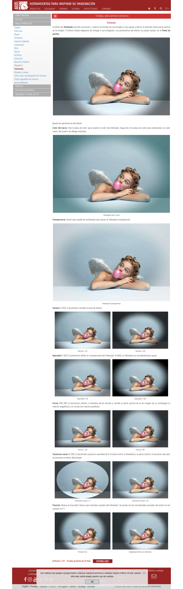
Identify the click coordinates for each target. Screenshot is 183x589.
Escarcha (18, 58)
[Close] (144, 573)
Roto (16, 48)
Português (63, 586)
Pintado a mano (21, 72)
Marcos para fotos (23, 23)
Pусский (91, 586)
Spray (16, 51)
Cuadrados (19, 44)
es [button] (167, 8)
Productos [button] (35, 9)
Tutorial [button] (76, 9)
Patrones (18, 31)
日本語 (81, 586)
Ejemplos (19, 86)
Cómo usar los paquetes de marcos (30, 75)
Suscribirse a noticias (154, 574)
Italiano (73, 586)
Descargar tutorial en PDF (27, 94)
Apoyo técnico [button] (91, 9)
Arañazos (18, 37)
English (25, 586)
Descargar (50, 9)
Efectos (18, 19)
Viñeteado (18, 68)
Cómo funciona (22, 15)
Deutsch (43, 586)
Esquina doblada (21, 41)
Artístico (18, 55)
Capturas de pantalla (24, 90)
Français (34, 586)
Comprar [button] (63, 9)
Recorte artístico (21, 61)
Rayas (17, 34)
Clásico (17, 27)
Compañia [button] (106, 9)
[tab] (32, 16)
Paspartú (18, 65)
